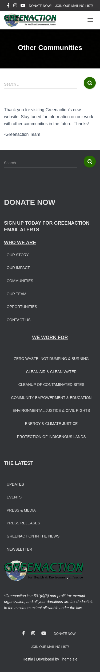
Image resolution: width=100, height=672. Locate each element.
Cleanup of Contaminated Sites (51, 384)
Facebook (8, 6)
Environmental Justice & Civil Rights (51, 410)
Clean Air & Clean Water (51, 372)
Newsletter (19, 549)
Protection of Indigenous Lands (51, 437)
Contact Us (19, 320)
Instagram (15, 6)
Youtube (23, 6)
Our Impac (17, 268)
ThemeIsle (68, 659)
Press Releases (23, 523)
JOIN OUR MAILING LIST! (74, 6)
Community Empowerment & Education (51, 397)
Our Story (18, 255)
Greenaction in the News (33, 536)
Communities (20, 281)
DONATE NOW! (40, 6)
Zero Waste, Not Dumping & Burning (51, 358)
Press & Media (21, 510)
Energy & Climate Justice (51, 423)
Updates (15, 484)
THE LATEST (18, 463)
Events (14, 497)
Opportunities (22, 307)
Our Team (16, 294)
